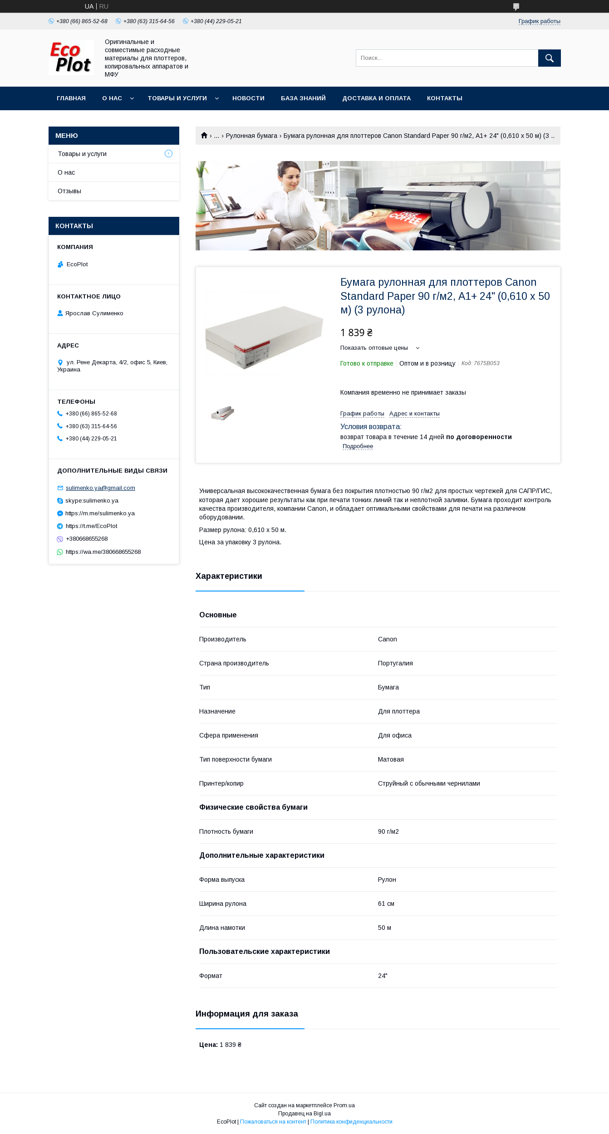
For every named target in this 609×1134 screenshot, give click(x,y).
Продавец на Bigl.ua (304, 1113)
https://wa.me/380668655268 (103, 551)
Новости (248, 98)
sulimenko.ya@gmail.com (100, 487)
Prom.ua (344, 1105)
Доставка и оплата (376, 98)
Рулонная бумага (251, 135)
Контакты (444, 98)
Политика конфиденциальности (351, 1122)
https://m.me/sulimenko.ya (100, 513)
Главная (71, 98)
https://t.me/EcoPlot (91, 526)
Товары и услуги (177, 98)
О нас (112, 98)
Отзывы (69, 191)
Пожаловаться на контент (273, 1122)
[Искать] (549, 58)
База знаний (303, 98)
